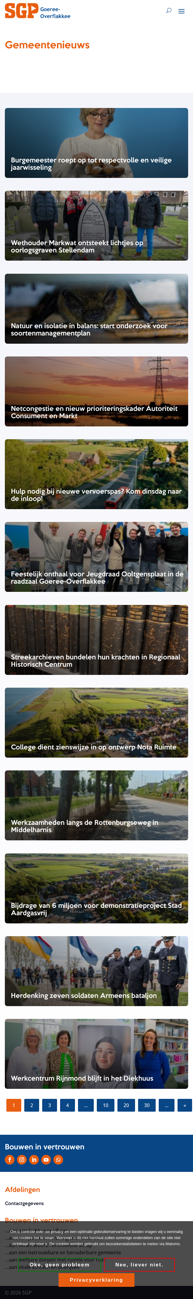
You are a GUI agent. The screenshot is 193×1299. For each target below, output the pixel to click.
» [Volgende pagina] (185, 1105)
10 (105, 1105)
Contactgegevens (24, 1204)
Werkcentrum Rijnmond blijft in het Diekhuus (82, 1079)
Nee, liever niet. (139, 1265)
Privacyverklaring (96, 1280)
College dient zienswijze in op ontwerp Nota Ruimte (94, 748)
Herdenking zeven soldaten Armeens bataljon (84, 996)
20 (126, 1105)
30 (147, 1105)
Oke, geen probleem (59, 1265)
